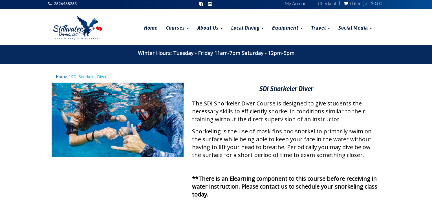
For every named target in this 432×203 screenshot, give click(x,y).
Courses (177, 28)
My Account (296, 3)
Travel (320, 28)
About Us (210, 28)
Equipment (287, 28)
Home (151, 28)
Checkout (327, 3)
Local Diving (247, 28)
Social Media (355, 28)
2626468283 (65, 3)
